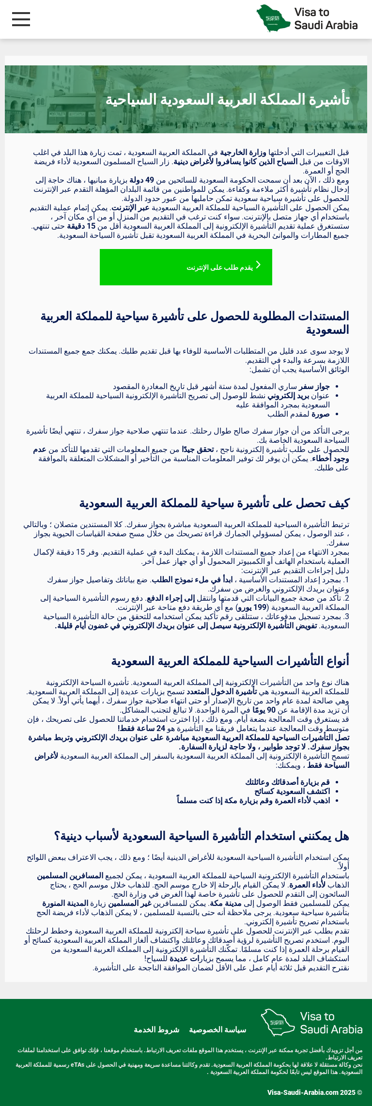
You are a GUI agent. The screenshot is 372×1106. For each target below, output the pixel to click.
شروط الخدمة (156, 1029)
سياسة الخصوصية (217, 1029)
